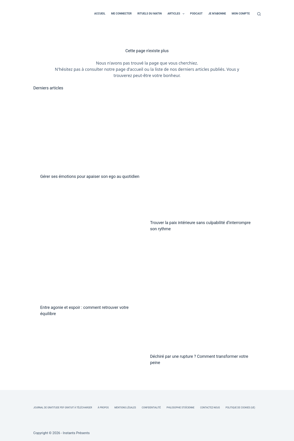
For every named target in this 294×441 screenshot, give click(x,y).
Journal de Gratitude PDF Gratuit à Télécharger (62, 407)
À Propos (103, 407)
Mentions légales (125, 407)
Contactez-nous (210, 407)
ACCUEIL (99, 13)
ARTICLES (176, 14)
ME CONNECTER (121, 13)
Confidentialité (151, 407)
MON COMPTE (241, 13)
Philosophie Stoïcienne (180, 407)
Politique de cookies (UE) (240, 407)
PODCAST (196, 13)
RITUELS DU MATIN (149, 13)
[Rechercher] (259, 14)
